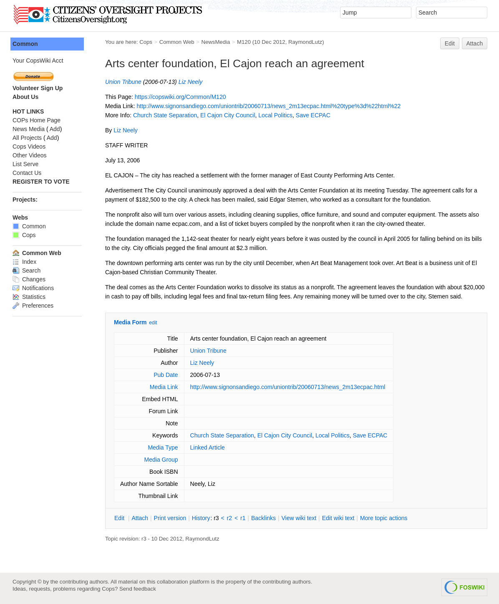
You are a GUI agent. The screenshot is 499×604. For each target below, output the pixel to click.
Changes (29, 279)
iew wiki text (298, 518)
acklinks (263, 518)
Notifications (33, 288)
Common (25, 43)
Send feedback (137, 589)
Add (55, 129)
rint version (170, 518)
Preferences (33, 305)
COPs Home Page (36, 120)
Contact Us (27, 172)
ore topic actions (384, 518)
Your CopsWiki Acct (38, 60)
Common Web (176, 42)
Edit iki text (338, 518)
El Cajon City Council (227, 115)
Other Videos (29, 155)
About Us (25, 97)
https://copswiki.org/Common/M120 (180, 97)
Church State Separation (165, 115)
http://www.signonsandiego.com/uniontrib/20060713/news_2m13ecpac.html (288, 387)
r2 (229, 518)
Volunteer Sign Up (38, 88)
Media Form (130, 322)
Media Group (161, 459)
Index (24, 261)
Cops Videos (29, 146)
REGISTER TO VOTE (41, 181)
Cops (145, 42)
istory (201, 518)
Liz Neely (191, 81)
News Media (29, 129)
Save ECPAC (313, 115)
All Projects (27, 137)
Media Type (163, 447)
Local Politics (275, 115)
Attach (474, 43)
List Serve (25, 164)
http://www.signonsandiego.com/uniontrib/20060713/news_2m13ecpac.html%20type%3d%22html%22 (268, 106)
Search (26, 270)
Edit (450, 43)
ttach (139, 518)
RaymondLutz (305, 42)
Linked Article (207, 447)
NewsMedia (215, 42)
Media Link (164, 387)
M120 (244, 42)
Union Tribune (123, 81)
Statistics (29, 296)
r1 (242, 518)
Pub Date (166, 374)
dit (120, 518)
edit (153, 323)
